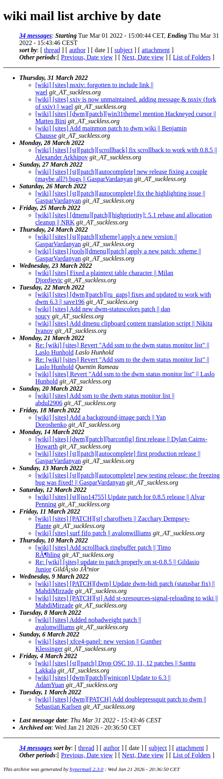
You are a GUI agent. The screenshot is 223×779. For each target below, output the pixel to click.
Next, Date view (143, 57)
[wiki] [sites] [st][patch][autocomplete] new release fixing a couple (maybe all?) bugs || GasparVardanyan (121, 175)
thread (52, 50)
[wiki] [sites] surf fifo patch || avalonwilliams (93, 533)
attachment (156, 50)
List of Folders (192, 57)
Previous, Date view (87, 57)
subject (123, 50)
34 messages (35, 35)
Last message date (43, 720)
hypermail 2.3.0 (86, 769)
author (77, 50)
